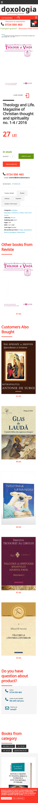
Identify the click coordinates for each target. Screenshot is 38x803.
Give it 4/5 (8, 184)
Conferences (15, 213)
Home (3, 34)
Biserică (6, 232)
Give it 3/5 (7, 184)
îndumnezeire (21, 232)
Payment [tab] (18, 198)
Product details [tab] (9, 193)
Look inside (20, 96)
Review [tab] (22, 193)
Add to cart (26, 156)
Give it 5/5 (10, 184)
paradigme (13, 232)
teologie (20, 230)
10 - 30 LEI (21, 746)
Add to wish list (11, 164)
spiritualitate (28, 230)
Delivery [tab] (7, 198)
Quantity (6, 156)
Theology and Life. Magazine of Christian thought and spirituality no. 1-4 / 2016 (18, 36)
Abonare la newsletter (15, 21)
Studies (21, 213)
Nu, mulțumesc (19, 798)
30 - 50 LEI (6, 750)
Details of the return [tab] (11, 204)
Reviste (13, 217)
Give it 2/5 (5, 184)
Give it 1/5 (3, 184)
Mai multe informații (29, 794)
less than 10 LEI (8, 746)
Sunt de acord (6, 798)
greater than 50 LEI (21, 750)
